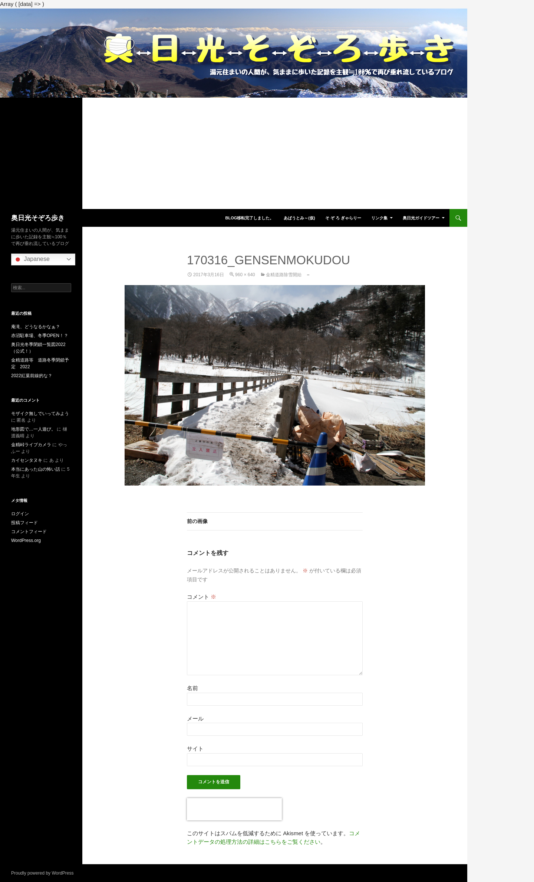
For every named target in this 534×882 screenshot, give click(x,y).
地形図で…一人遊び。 (33, 429)
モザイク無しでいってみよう (40, 413)
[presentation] (234, 809)
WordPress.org (26, 540)
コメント (201, 597)
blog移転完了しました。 (249, 218)
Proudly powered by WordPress (42, 873)
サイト (195, 748)
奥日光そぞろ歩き (38, 218)
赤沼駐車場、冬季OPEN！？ (39, 335)
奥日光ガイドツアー (421, 218)
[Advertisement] (233, 153)
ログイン (20, 513)
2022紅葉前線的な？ (31, 375)
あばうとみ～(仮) (299, 218)
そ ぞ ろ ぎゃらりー (343, 218)
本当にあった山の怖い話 (35, 469)
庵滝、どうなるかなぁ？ (35, 326)
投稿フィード (24, 522)
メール (195, 718)
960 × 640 (245, 274)
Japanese (31, 259)
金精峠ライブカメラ (31, 444)
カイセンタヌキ (26, 460)
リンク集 (379, 218)
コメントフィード (29, 531)
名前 (192, 688)
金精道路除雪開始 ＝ (288, 274)
